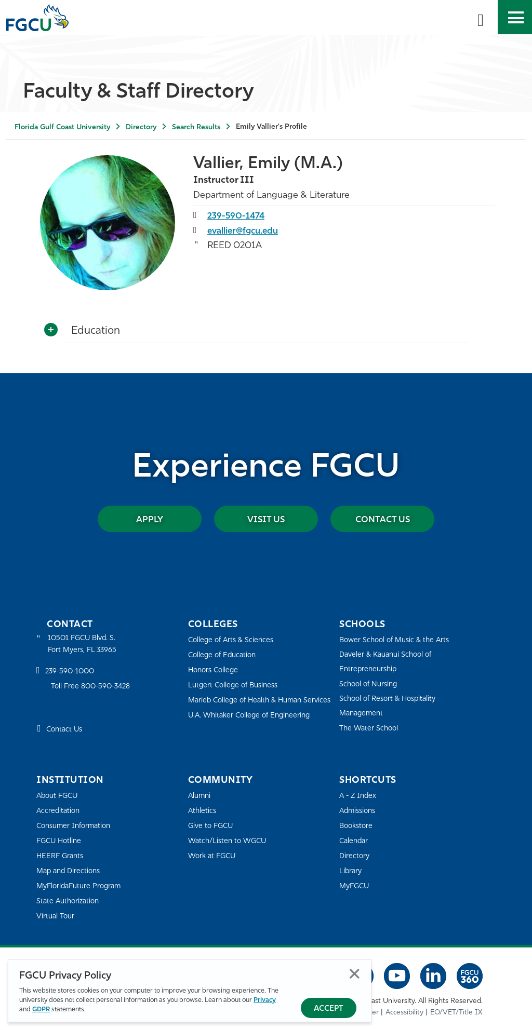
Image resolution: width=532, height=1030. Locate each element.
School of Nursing (370, 684)
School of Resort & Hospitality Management (391, 706)
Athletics (203, 811)
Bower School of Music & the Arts (398, 640)
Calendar (354, 841)
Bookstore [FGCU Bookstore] (357, 826)
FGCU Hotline (60, 841)
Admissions (359, 811)
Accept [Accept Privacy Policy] (328, 1009)
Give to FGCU (212, 826)
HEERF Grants (61, 856)
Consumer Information (76, 826)
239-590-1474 (237, 215)
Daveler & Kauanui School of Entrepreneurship (389, 661)
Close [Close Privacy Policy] (354, 974)
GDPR (41, 1010)
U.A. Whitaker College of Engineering (253, 729)
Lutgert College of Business (236, 685)
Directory (141, 127)
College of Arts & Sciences (233, 640)
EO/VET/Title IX (456, 1011)
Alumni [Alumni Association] (200, 795)
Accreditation (59, 811)
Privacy (265, 1000)
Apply (150, 519)
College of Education (224, 655)
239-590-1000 (71, 673)
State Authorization (69, 901)
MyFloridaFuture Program (81, 886)
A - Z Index (359, 795)
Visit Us (266, 519)
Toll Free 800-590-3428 (93, 688)
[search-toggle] (480, 17)
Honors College (215, 670)
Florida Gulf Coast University (62, 127)
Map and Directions (70, 871)
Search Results (196, 127)
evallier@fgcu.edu (246, 230)
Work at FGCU (214, 856)
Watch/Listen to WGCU (230, 841)
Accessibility (404, 1011)
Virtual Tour (56, 916)
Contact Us (382, 519)
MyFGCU (355, 886)
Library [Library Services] (351, 871)
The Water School (370, 728)
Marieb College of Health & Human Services (249, 707)
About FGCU (59, 795)
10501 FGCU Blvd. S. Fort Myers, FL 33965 (84, 644)
